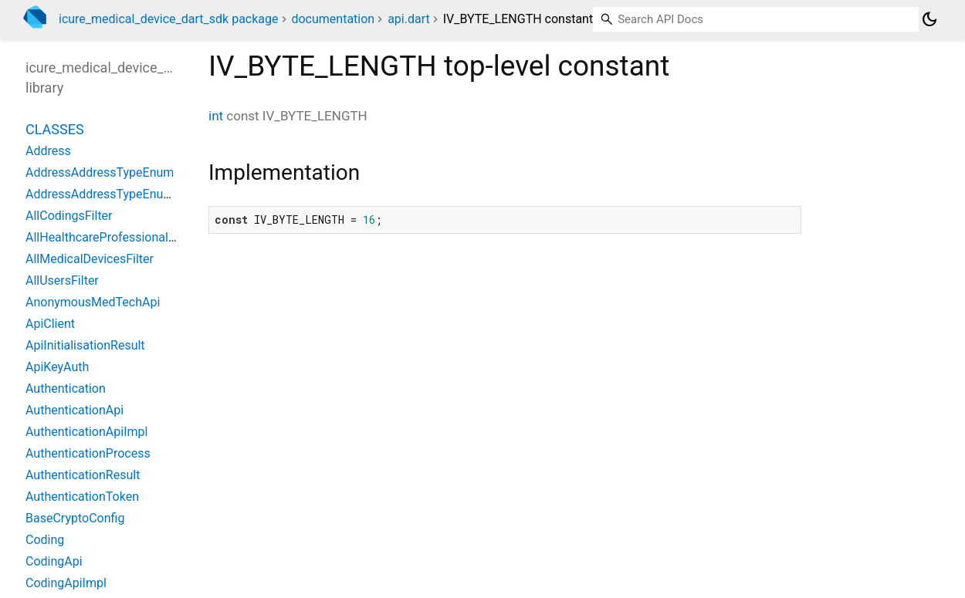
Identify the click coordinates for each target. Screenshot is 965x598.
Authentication (65, 388)
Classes (54, 129)
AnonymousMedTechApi (92, 302)
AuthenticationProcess (88, 453)
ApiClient (50, 323)
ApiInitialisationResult (85, 345)
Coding (44, 539)
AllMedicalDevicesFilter (89, 259)
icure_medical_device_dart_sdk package (169, 19)
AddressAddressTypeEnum (99, 172)
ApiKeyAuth (57, 367)
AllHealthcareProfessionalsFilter (113, 237)
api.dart (409, 19)
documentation (332, 19)
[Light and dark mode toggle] (929, 19)
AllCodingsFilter (69, 215)
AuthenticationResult (82, 475)
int (215, 115)
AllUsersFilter (62, 280)
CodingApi (54, 561)
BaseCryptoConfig (74, 518)
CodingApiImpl (66, 583)
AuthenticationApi (74, 410)
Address (48, 151)
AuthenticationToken (82, 496)
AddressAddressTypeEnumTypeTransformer (146, 194)
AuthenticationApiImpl (86, 431)
